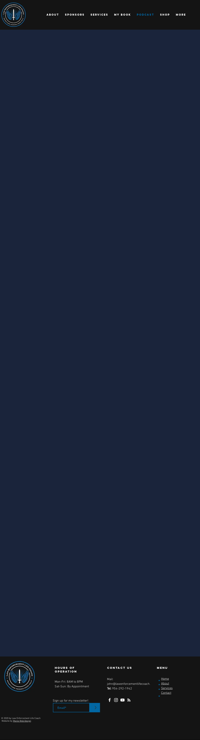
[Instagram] (116, 700)
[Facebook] (109, 700)
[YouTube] (122, 700)
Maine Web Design (22, 721)
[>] (95, 707)
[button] (53, 15)
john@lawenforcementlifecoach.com (131, 684)
